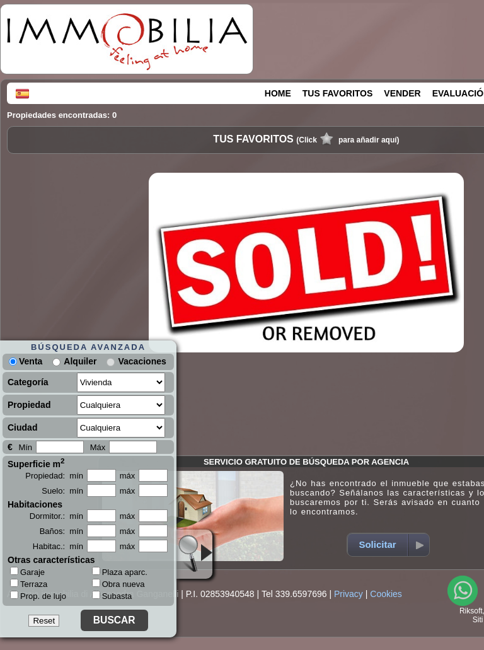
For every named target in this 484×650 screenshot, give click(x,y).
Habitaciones (35, 504)
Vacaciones (142, 361)
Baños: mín (61, 531)
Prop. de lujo (38, 596)
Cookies (386, 594)
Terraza (28, 584)
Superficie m (36, 462)
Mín (25, 447)
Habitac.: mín (58, 546)
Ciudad (22, 427)
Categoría (28, 382)
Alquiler (80, 361)
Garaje (27, 572)
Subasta (112, 596)
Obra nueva (118, 584)
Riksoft (471, 610)
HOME (278, 93)
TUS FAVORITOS (337, 93)
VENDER (402, 93)
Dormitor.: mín (56, 516)
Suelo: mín (62, 491)
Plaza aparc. (119, 572)
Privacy (348, 594)
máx (127, 475)
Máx (98, 447)
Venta (25, 361)
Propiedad (29, 405)
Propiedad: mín (54, 475)
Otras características (51, 560)
